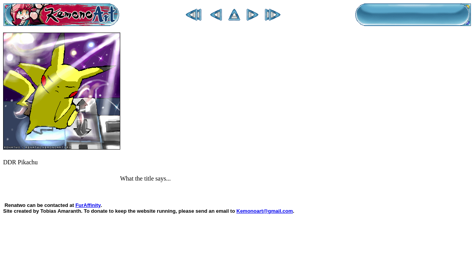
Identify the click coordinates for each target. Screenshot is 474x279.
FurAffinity (87, 205)
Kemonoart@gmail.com (265, 211)
